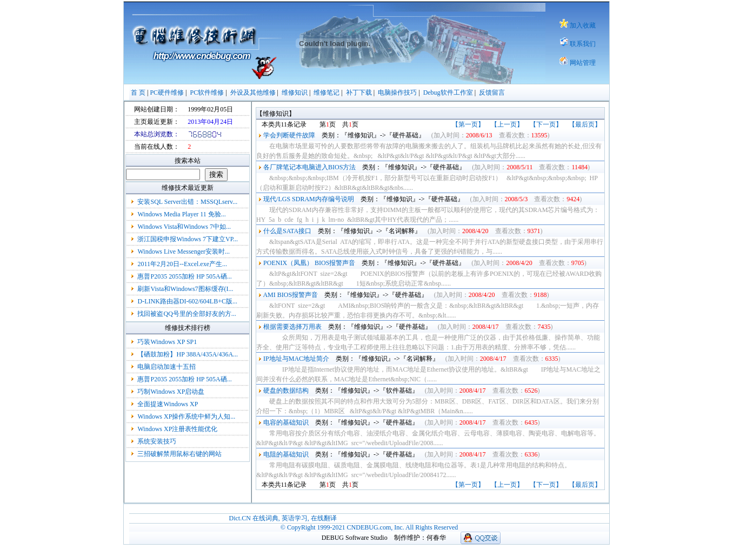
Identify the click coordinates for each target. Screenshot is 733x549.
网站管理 (583, 63)
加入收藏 (583, 25)
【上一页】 (507, 124)
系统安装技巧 (156, 441)
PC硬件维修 (167, 92)
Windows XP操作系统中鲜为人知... (186, 416)
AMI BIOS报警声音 (290, 295)
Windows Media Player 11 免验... (181, 214)
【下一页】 (546, 124)
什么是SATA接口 (287, 231)
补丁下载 (359, 92)
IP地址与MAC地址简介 (296, 358)
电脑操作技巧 (397, 92)
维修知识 (295, 92)
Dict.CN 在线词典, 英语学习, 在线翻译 (282, 518)
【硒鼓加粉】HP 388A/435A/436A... (187, 354)
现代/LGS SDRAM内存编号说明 (308, 199)
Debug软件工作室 (448, 92)
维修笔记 (326, 92)
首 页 (138, 92)
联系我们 (583, 44)
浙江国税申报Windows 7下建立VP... (187, 239)
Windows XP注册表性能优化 (177, 429)
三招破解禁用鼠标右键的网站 (179, 454)
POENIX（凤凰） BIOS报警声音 (309, 263)
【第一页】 (468, 124)
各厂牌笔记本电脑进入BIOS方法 (309, 167)
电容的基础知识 (286, 422)
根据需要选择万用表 (292, 326)
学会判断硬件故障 (289, 135)
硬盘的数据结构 (286, 390)
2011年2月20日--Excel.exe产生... (182, 264)
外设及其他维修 (253, 92)
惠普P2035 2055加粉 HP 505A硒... (184, 276)
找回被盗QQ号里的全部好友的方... (186, 314)
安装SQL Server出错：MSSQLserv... (187, 202)
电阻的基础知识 (286, 454)
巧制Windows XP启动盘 (170, 391)
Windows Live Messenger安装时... (183, 251)
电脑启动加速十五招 (166, 367)
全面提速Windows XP (167, 404)
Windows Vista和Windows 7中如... (183, 226)
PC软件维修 (207, 92)
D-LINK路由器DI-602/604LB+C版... (187, 301)
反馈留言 (492, 92)
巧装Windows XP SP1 (167, 342)
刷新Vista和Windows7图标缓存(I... (185, 289)
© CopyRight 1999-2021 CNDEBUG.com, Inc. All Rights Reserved (369, 527)
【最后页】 (585, 124)
